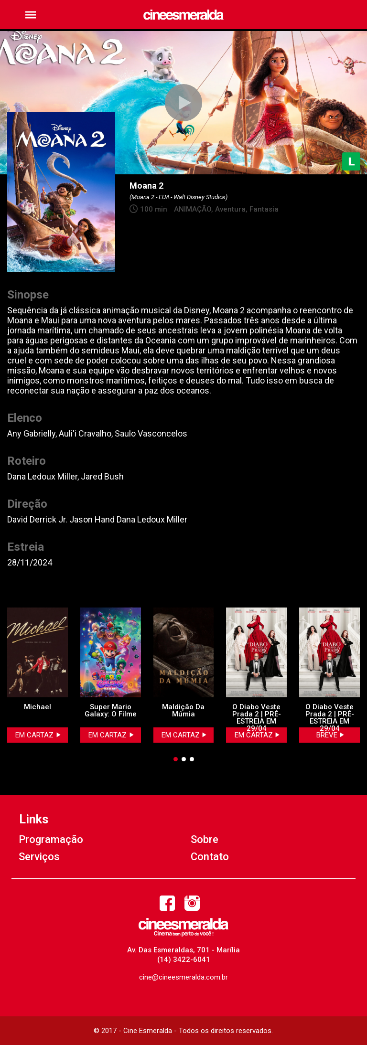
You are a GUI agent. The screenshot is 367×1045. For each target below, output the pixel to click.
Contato (210, 857)
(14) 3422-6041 (183, 959)
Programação (51, 839)
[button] (30, 14)
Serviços (39, 857)
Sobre (204, 839)
